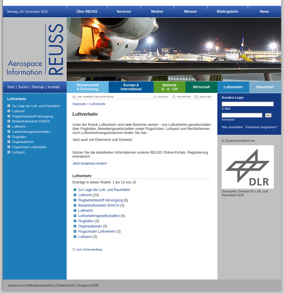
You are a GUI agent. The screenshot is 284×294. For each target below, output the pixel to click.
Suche (23, 87)
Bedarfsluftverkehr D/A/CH (98, 205)
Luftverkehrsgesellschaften (99, 216)
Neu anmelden (232, 127)
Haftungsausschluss (40, 285)
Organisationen (90, 226)
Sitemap (38, 87)
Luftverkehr (233, 87)
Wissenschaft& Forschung (88, 87)
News (264, 12)
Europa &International (131, 87)
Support (83, 285)
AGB (95, 285)
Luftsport (85, 237)
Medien (157, 12)
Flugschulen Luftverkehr (96, 231)
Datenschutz (66, 285)
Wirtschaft (201, 87)
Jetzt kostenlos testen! (89, 163)
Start (10, 87)
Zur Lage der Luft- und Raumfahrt (104, 190)
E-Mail (226, 108)
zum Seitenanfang (89, 249)
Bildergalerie (227, 12)
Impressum (16, 285)
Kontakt (54, 87)
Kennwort (228, 119)
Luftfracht (85, 211)
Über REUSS (87, 12)
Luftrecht (85, 195)
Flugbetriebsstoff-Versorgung (100, 200)
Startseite (79, 104)
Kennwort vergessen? (261, 127)
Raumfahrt (265, 87)
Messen (190, 12)
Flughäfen (86, 221)
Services (124, 12)
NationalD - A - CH (169, 87)
